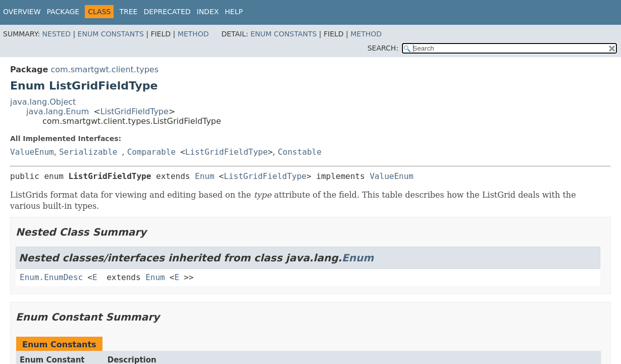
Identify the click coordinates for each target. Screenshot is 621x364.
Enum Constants (111, 34)
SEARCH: (383, 48)
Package (63, 12)
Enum (205, 176)
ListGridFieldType (134, 111)
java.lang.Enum (57, 111)
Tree (128, 12)
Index (208, 12)
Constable (300, 152)
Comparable (151, 152)
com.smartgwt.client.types (104, 69)
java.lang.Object (43, 102)
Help (234, 12)
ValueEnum (32, 152)
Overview (22, 12)
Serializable (88, 152)
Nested (56, 34)
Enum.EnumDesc (51, 277)
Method (193, 34)
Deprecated (166, 12)
